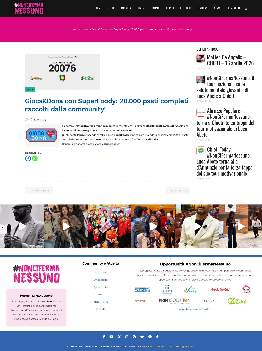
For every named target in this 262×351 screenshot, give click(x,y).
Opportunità (101, 287)
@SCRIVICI (188, 346)
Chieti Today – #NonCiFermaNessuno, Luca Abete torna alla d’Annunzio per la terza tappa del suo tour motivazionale (224, 161)
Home (73, 29)
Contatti (100, 309)
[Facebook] (28, 158)
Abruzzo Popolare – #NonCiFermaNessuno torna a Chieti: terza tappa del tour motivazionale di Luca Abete (225, 122)
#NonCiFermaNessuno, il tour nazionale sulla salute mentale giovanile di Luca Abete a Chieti (225, 87)
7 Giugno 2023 (35, 120)
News (84, 29)
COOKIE (175, 346)
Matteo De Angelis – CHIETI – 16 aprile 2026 (230, 60)
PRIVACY (162, 346)
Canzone (100, 272)
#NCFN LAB (101, 301)
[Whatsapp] (35, 158)
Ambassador (100, 279)
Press (100, 294)
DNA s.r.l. (149, 346)
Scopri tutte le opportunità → (195, 309)
